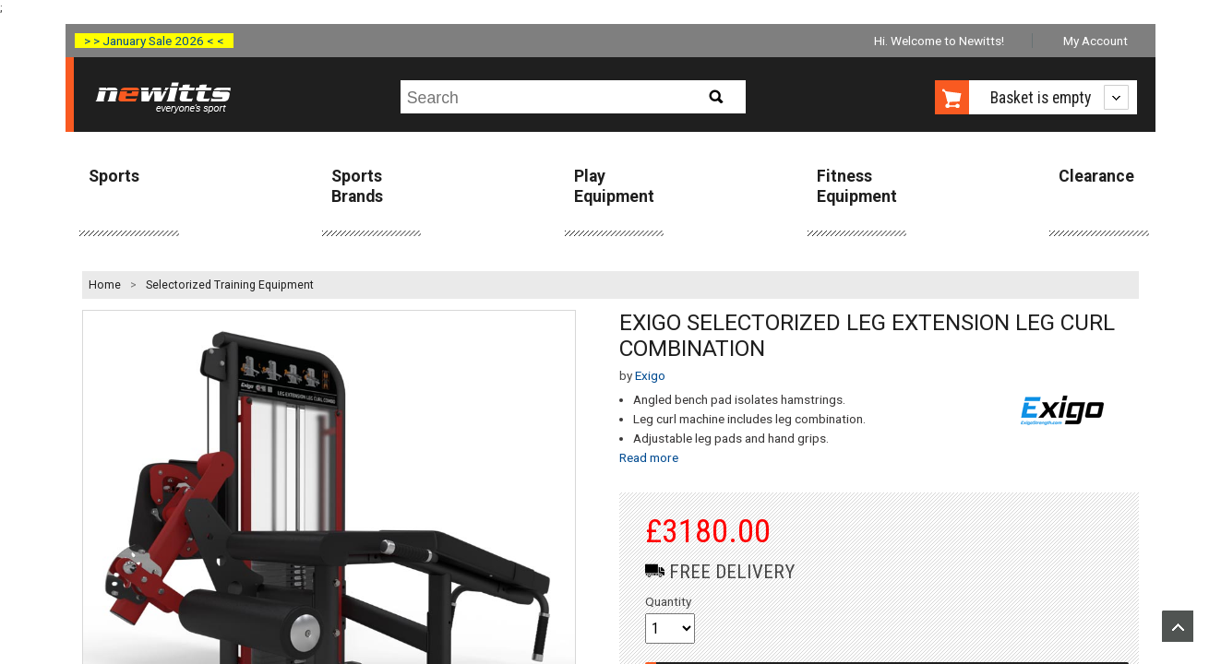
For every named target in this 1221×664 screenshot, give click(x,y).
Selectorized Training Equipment (230, 285)
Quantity (668, 601)
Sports (114, 176)
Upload (1177, 626)
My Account (1095, 40)
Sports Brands (357, 186)
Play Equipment (614, 186)
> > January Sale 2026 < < (154, 40)
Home (105, 285)
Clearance (1096, 176)
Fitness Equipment (857, 186)
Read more (648, 457)
